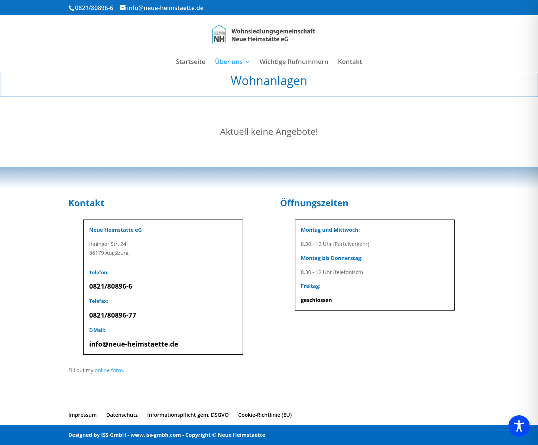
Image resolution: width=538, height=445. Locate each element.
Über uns (229, 62)
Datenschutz (122, 414)
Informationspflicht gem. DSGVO (188, 414)
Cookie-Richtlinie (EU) (265, 414)
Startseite (190, 62)
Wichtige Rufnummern (294, 62)
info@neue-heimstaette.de (133, 344)
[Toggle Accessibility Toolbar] (519, 426)
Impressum (82, 414)
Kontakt (350, 62)
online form (109, 370)
